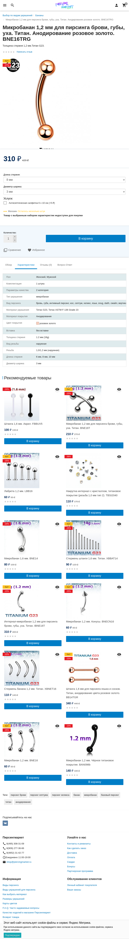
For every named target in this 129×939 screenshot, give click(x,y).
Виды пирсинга (11, 885)
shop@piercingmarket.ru (19, 862)
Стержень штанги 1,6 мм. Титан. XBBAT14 (92, 558)
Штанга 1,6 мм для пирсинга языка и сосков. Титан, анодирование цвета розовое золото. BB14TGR (93, 693)
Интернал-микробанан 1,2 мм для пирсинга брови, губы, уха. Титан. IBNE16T (30, 623)
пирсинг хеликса (60, 795)
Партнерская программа (80, 871)
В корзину (86, 238)
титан (8, 802)
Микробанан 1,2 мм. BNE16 (21, 760)
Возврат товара (11, 917)
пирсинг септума (39, 795)
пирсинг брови (18, 795)
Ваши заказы (74, 889)
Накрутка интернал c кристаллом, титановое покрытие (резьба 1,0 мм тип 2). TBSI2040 (93, 493)
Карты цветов (10, 903)
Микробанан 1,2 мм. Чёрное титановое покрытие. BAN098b (90, 762)
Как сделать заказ (76, 848)
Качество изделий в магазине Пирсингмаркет (27, 912)
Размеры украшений (13, 899)
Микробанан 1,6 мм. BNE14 (21, 558)
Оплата (71, 857)
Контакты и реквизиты (79, 843)
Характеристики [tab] (26, 264)
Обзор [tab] (8, 264)
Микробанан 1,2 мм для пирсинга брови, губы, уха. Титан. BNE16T (94, 425)
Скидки (71, 862)
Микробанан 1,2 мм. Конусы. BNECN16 (90, 621)
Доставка (72, 852)
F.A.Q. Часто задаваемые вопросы (21, 908)
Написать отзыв (24, 52)
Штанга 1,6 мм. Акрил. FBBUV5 (23, 423)
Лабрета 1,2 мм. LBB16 (18, 491)
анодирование (23, 802)
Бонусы (71, 866)
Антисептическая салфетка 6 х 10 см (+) (32, 203)
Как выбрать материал (15, 894)
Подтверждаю (12, 935)
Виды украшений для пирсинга (19, 889)
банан (77, 795)
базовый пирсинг (110, 795)
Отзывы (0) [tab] (46, 264)
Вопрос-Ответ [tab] (64, 264)
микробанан (90, 795)
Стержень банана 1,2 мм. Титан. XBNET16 (30, 688)
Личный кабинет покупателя (82, 885)
